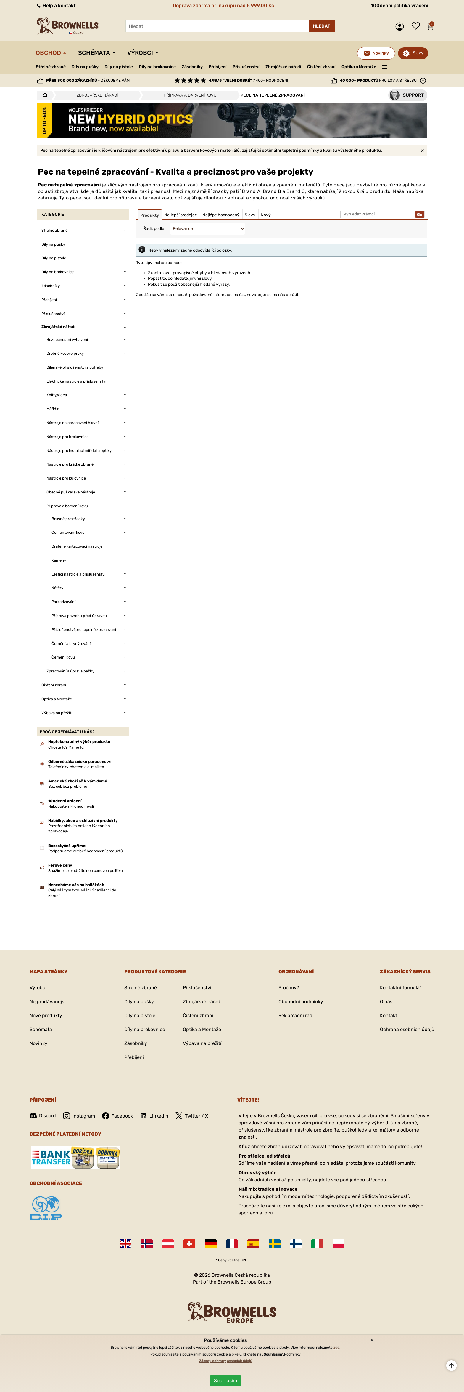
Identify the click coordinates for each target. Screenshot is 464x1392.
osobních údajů (239, 1361)
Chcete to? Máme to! (66, 747)
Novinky (38, 1043)
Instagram (79, 1115)
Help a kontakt (56, 5)
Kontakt (388, 1015)
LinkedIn (154, 1115)
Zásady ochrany (212, 1361)
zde (336, 1347)
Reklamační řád (295, 1015)
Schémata (94, 52)
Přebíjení (218, 66)
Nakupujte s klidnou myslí (71, 806)
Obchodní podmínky (300, 1001)
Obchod (48, 52)
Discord (43, 1115)
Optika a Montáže (358, 66)
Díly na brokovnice (157, 66)
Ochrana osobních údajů (407, 1029)
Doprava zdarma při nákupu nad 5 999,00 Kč (223, 5)
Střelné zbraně (51, 66)
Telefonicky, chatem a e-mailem (76, 767)
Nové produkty (46, 1015)
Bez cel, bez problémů (67, 786)
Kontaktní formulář (400, 987)
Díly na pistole (118, 66)
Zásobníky (192, 66)
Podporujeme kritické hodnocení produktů (85, 851)
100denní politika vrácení (399, 5)
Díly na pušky (85, 66)
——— (384, 66)
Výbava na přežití (202, 1043)
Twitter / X (191, 1115)
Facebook (117, 1115)
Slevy (418, 52)
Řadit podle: (154, 228)
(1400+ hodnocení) (249, 80)
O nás (386, 1001)
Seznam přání (417, 26)
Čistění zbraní (321, 66)
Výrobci (140, 52)
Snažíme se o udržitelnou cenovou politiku (85, 870)
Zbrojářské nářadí (283, 67)
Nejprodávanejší (47, 1001)
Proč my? (288, 987)
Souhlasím (225, 1380)
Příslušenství (246, 66)
